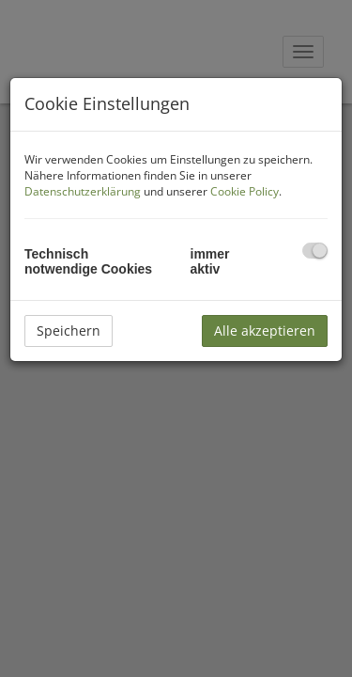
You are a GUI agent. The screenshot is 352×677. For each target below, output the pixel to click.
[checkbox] (315, 251)
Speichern (68, 330)
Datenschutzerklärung (82, 191)
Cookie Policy (244, 191)
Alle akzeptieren (264, 330)
